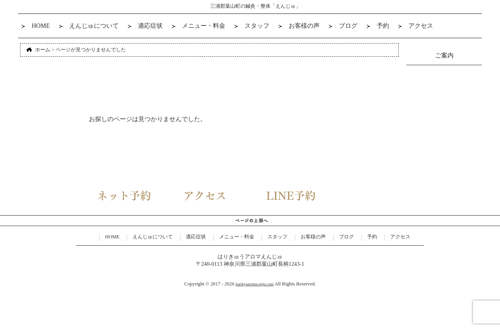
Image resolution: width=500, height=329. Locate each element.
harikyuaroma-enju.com (255, 284)
